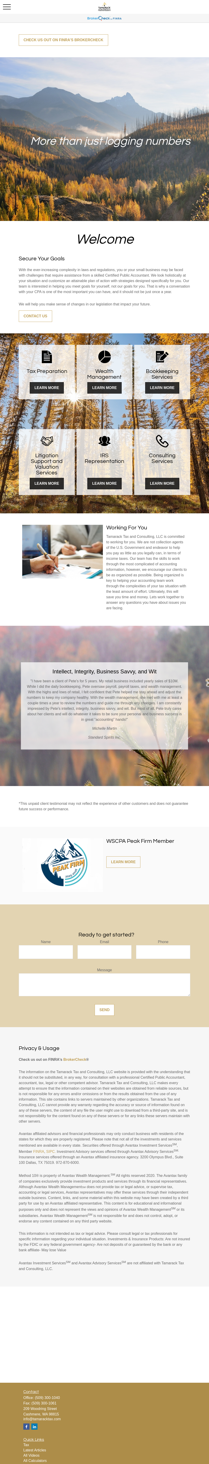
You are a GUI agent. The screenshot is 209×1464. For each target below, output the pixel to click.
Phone (163, 942)
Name (46, 942)
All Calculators (35, 1461)
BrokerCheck (74, 1059)
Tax (26, 1445)
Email (104, 942)
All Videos (31, 1455)
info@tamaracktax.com (42, 1419)
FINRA (38, 1152)
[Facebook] (26, 1426)
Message (104, 970)
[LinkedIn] (34, 1426)
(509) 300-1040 (47, 1398)
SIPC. (51, 1152)
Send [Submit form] (104, 1010)
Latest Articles (34, 1450)
